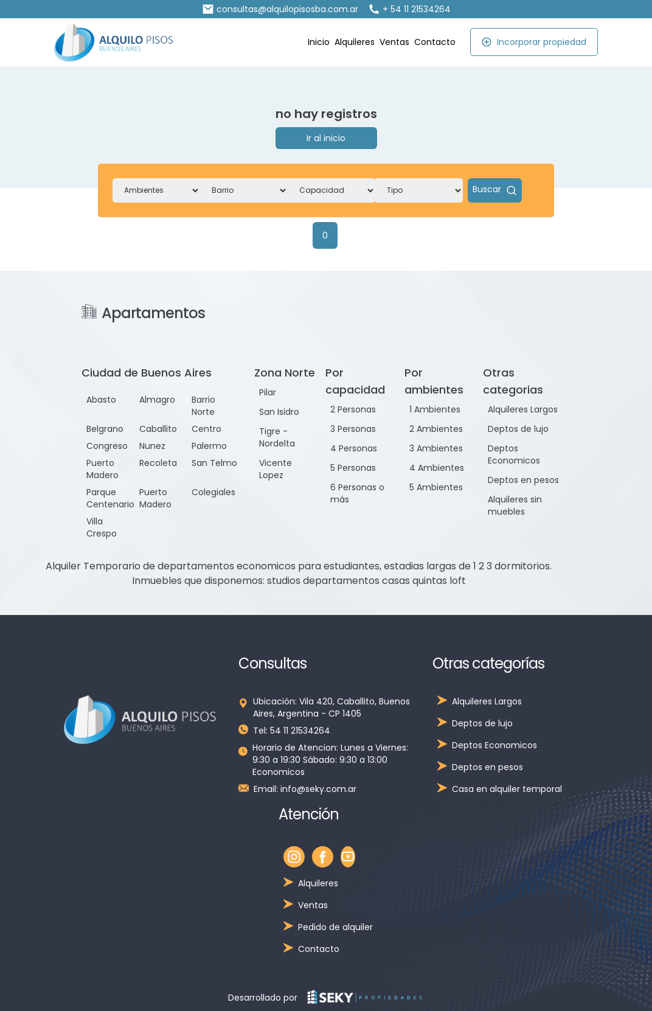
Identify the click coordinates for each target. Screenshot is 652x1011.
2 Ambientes (436, 429)
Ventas (394, 42)
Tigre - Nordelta (277, 437)
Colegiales (213, 492)
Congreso (107, 446)
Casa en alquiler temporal (507, 789)
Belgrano (104, 429)
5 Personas (353, 468)
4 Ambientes (436, 468)
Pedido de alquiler (335, 927)
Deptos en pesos (523, 480)
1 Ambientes (434, 409)
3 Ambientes (436, 448)
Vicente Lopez (275, 469)
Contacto (435, 42)
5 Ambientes (436, 487)
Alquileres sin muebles (515, 505)
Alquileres (355, 42)
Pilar (267, 392)
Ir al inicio (326, 138)
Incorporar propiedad (533, 42)
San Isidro (279, 412)
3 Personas (353, 429)
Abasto (101, 400)
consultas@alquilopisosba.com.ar (280, 9)
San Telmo (214, 463)
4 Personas (353, 448)
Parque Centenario (110, 498)
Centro (206, 429)
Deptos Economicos (514, 454)
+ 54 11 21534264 (409, 9)
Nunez (152, 446)
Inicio (319, 42)
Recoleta (158, 463)
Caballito (158, 429)
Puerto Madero (102, 469)
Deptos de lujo (518, 429)
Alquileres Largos (523, 409)
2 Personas (353, 409)
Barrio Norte (203, 406)
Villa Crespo (101, 527)
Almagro (157, 400)
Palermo (209, 446)
